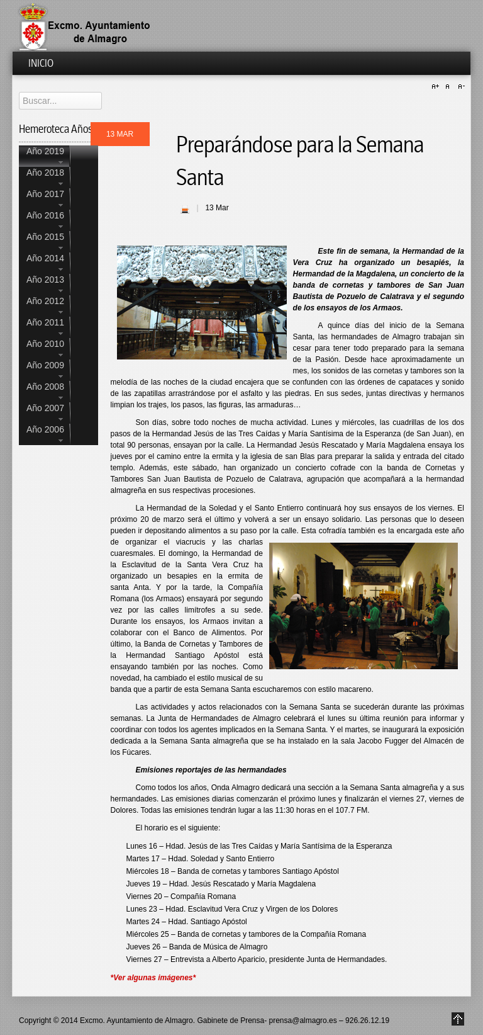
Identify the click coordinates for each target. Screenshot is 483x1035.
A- (459, 87)
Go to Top (458, 1019)
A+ (437, 87)
